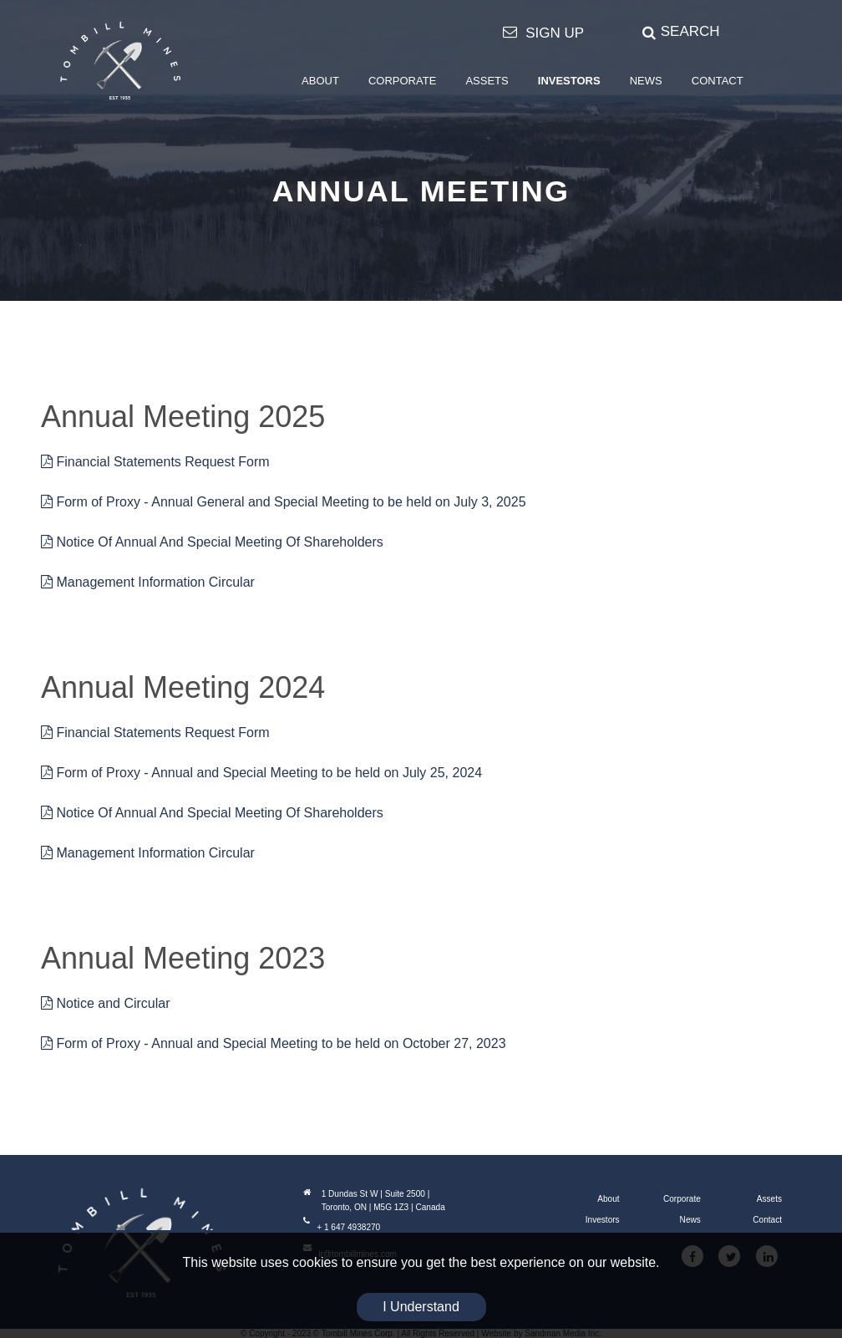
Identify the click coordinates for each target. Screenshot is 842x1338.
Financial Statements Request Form (155, 462)
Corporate (682, 1198)
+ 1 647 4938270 (341, 1227)
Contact (767, 1219)
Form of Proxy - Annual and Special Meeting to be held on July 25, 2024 (261, 773)
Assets (769, 1198)
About (608, 1198)
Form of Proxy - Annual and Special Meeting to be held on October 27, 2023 (273, 1043)
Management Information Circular (148, 582)
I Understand (421, 1307)
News (690, 1219)
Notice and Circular (105, 1003)
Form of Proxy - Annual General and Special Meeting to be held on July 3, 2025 (283, 502)
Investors (603, 1219)
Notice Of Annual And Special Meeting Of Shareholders (212, 542)
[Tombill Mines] (120, 60)
